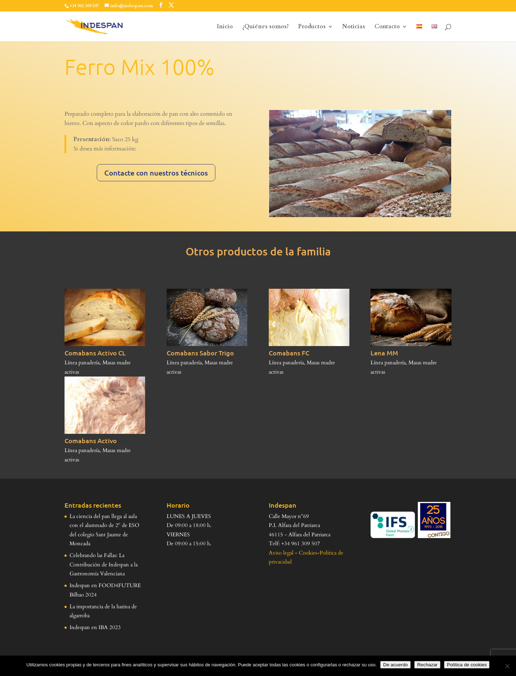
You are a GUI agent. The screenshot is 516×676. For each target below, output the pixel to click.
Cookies (308, 552)
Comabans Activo (90, 440)
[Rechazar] (507, 666)
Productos (312, 27)
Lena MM (384, 353)
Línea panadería (82, 362)
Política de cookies (467, 664)
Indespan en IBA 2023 (95, 627)
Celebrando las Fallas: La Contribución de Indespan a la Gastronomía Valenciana (104, 564)
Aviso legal (281, 552)
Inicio (225, 27)
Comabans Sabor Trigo (200, 353)
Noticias (353, 27)
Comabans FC (289, 353)
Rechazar (427, 664)
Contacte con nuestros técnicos (156, 172)
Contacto (387, 27)
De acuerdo (395, 664)
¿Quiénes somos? (265, 27)
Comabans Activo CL (95, 353)
